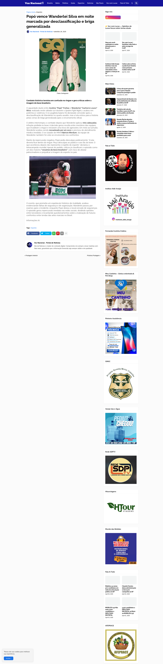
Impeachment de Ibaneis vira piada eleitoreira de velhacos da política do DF (127, 101)
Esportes (39, 12)
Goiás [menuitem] (73, 3)
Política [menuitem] (65, 3)
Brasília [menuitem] (50, 3)
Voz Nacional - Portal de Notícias (47, 243)
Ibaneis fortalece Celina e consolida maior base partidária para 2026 (125, 133)
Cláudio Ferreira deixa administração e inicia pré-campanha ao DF (129, 589)
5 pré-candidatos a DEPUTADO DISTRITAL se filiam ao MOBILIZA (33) (128, 610)
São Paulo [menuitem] (99, 3)
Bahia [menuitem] (58, 3)
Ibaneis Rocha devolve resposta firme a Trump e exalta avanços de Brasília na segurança (126, 122)
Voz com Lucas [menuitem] (111, 3)
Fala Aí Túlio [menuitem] (124, 3)
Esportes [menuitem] (81, 3)
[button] (132, 3)
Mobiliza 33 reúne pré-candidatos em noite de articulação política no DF (112, 589)
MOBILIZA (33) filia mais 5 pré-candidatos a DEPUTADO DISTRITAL (111, 611)
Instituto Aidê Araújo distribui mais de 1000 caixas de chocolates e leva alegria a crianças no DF (112, 68)
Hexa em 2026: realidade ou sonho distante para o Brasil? (111, 45)
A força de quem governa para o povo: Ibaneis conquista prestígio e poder (126, 90)
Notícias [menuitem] (90, 3)
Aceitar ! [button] (8, 658)
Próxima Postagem (93, 255)
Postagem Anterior (32, 255)
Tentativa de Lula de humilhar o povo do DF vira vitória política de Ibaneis (126, 111)
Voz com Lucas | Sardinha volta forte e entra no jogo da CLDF (129, 45)
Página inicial (30, 12)
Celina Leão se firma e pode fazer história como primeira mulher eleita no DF (129, 66)
